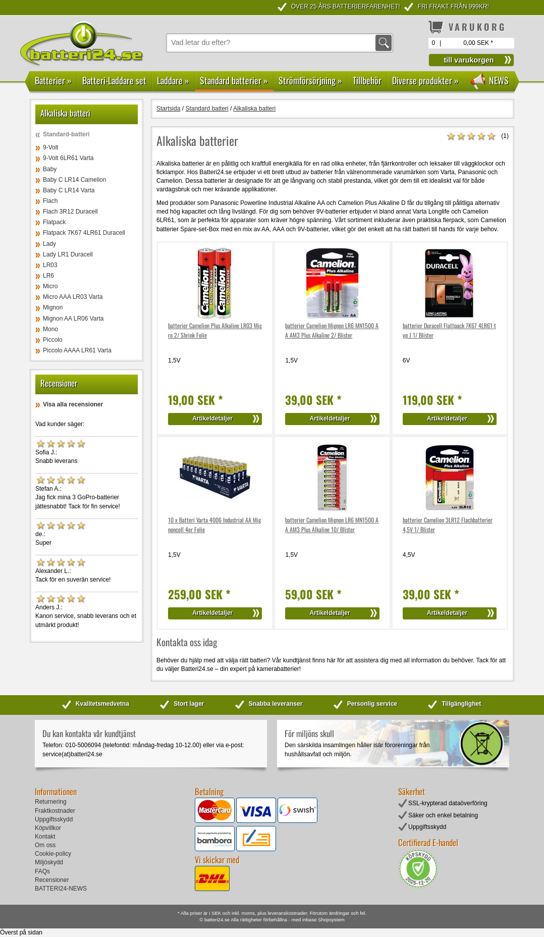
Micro (50, 286)
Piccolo (53, 339)
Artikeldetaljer (212, 418)
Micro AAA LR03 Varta (73, 296)
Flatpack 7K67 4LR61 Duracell (84, 232)
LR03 (50, 265)
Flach (50, 200)
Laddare (173, 80)
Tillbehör (367, 80)
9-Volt (51, 147)
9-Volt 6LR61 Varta (68, 158)
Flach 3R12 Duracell (70, 211)
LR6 (48, 275)
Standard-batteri (66, 134)
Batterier (53, 80)
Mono (50, 329)
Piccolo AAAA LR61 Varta (77, 350)
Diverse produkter (425, 80)
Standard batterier (234, 80)
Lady (49, 243)
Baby (50, 169)
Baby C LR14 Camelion (74, 179)
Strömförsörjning (310, 80)
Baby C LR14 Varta (69, 190)
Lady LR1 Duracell (68, 254)
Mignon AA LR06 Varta (73, 318)
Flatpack (54, 222)
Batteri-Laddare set (114, 80)
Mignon (53, 307)
